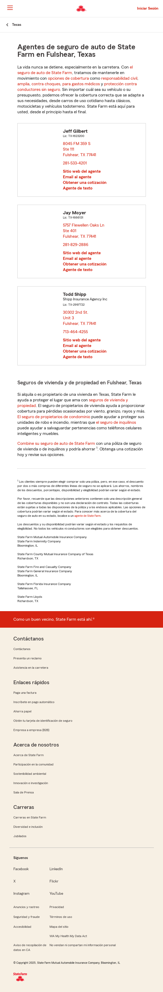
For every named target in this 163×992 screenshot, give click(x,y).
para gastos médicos (81, 84)
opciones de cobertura (68, 78)
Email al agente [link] (77, 177)
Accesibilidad (22, 926)
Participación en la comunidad (33, 764)
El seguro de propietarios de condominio (53, 417)
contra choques (46, 84)
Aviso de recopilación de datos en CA (29, 947)
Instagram (21, 894)
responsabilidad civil (119, 78)
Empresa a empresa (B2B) (31, 730)
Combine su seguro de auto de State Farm (56, 443)
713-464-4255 (75, 332)
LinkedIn (56, 869)
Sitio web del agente (82, 171)
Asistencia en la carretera (30, 667)
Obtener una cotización (85, 182)
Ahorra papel (22, 711)
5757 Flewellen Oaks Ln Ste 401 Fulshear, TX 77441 (83, 231)
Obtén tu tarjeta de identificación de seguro (42, 720)
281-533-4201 (75, 163)
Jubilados (19, 836)
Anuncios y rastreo (26, 907)
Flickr (54, 881)
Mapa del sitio (59, 926)
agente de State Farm (87, 515)
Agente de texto (77, 188)
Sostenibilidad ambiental (29, 773)
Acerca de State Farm (28, 755)
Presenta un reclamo (27, 658)
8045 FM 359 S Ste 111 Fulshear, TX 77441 (80, 149)
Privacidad (57, 907)
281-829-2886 (75, 245)
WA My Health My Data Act (68, 936)
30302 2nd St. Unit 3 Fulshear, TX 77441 (80, 318)
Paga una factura (24, 692)
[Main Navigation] (10, 8)
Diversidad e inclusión (28, 826)
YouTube (56, 894)
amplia (23, 84)
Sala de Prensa (23, 792)
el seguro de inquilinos (116, 422)
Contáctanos (22, 649)
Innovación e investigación (30, 783)
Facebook (21, 869)
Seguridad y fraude (26, 916)
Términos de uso (61, 916)
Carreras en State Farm (29, 817)
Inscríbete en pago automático (33, 702)
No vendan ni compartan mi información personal (83, 945)
